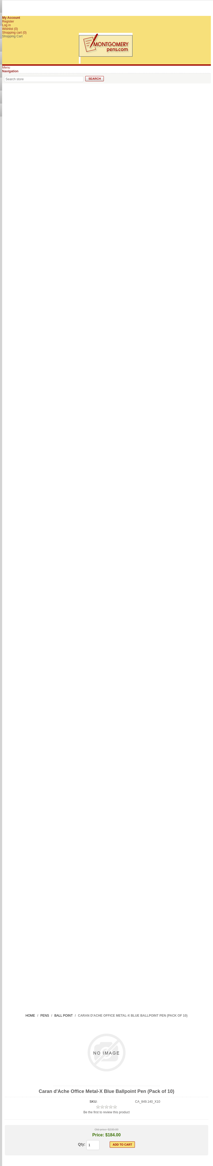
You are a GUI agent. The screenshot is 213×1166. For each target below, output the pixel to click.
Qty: (82, 1144)
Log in (6, 25)
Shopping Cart (12, 36)
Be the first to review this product (106, 1112)
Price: (98, 1135)
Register (8, 21)
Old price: (101, 1129)
